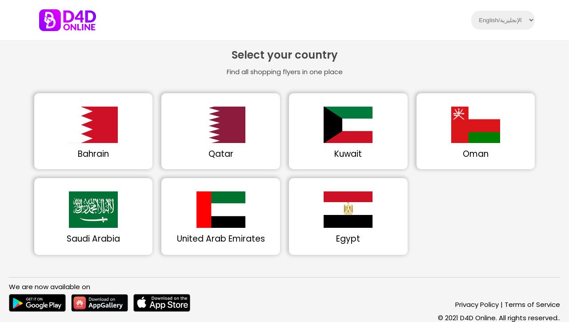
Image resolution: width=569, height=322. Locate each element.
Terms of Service (532, 304)
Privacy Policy (477, 304)
